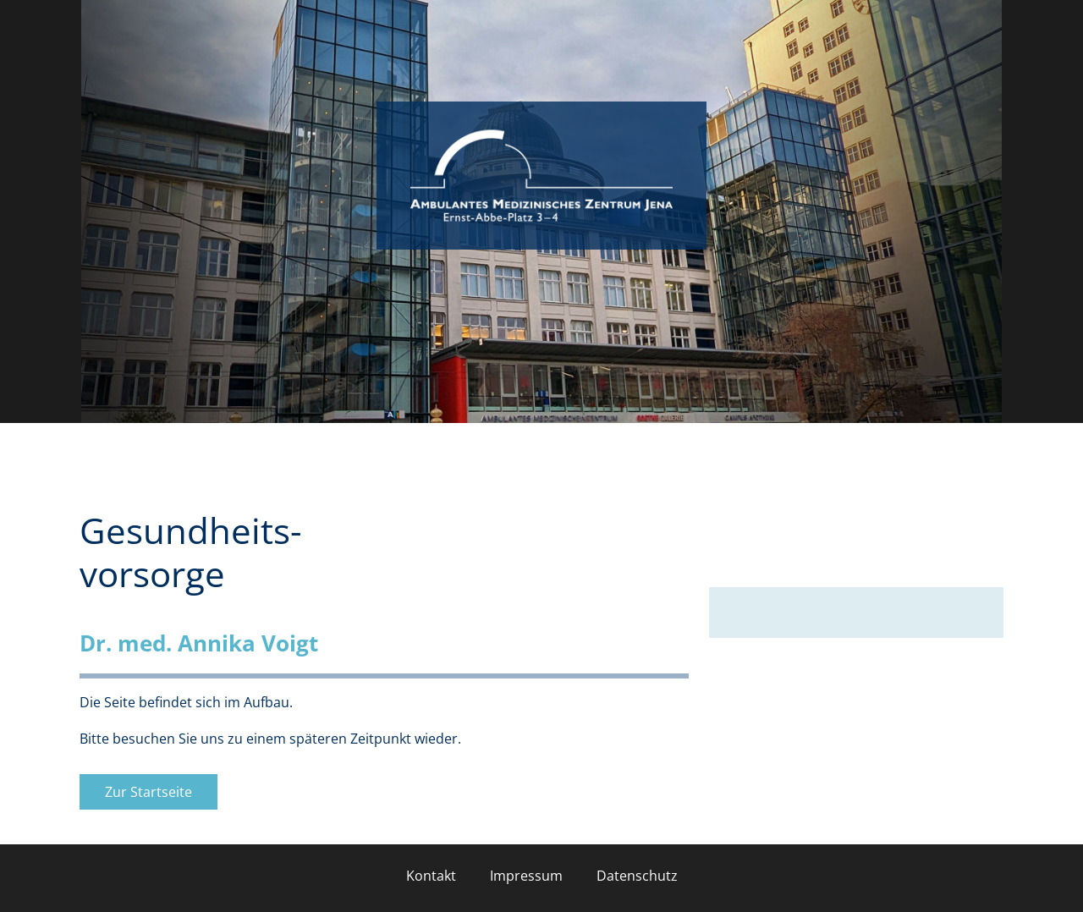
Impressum (526, 875)
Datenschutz (637, 875)
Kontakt (431, 875)
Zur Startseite (148, 792)
